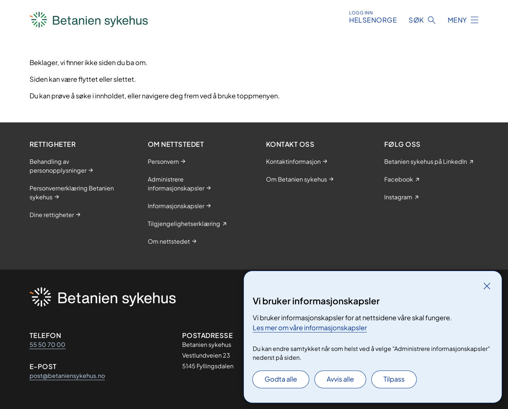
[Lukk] (487, 286)
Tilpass (394, 379)
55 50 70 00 (48, 344)
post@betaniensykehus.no (67, 375)
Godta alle (281, 379)
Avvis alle (340, 379)
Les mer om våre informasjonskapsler (310, 327)
